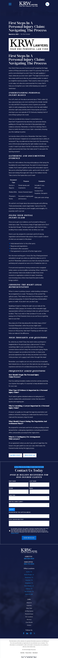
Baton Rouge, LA (29, 574)
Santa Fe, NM (29, 594)
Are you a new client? (16, 501)
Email (31, 488)
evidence (35, 162)
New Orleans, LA (29, 586)
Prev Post (15, 455)
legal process (30, 448)
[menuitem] (22, 653)
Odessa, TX (29, 589)
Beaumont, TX (29, 577)
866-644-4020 (29, 558)
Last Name (32, 481)
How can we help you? (16, 519)
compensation (22, 107)
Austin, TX (29, 572)
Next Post (30, 455)
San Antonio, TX (29, 591)
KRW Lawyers (19, 308)
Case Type (12, 495)
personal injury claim (27, 344)
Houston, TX (29, 580)
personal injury (17, 102)
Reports (11, 188)
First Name (12, 481)
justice (20, 299)
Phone (11, 488)
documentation (37, 124)
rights (10, 149)
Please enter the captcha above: (20, 512)
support (24, 357)
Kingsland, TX (29, 583)
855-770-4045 (29, 564)
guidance (42, 73)
